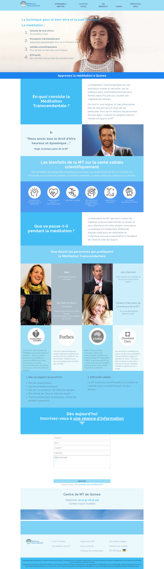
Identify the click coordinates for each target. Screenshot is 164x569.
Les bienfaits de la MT (61, 546)
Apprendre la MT (88, 541)
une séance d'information (98, 418)
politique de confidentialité (91, 484)
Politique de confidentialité (92, 551)
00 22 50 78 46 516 (88, 500)
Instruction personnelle (42, 42)
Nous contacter (87, 546)
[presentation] (71, 473)
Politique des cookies (118, 546)
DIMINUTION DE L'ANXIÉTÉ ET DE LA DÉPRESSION (34, 202)
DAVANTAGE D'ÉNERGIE (72, 200)
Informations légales (118, 541)
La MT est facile (58, 541)
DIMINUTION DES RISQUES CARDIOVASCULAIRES (53, 202)
